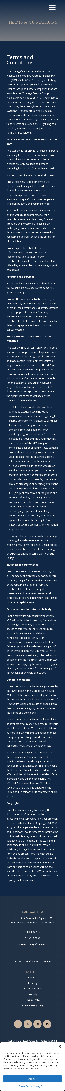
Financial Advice (32, 988)
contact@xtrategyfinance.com (32, 944)
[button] (60, 1046)
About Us (32, 977)
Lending (32, 983)
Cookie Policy (25, 1086)
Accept (32, 1078)
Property (32, 994)
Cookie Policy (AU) (32, 1005)
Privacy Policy (40, 1086)
